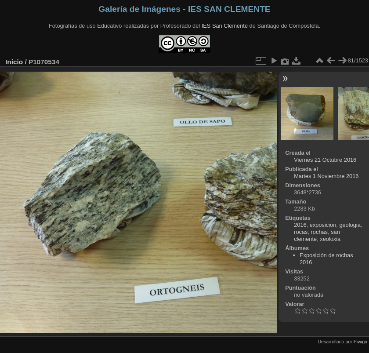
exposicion (323, 225)
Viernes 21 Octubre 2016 (325, 159)
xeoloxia (330, 239)
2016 (300, 225)
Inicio (14, 62)
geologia (349, 225)
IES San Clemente (225, 25)
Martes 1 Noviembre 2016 (326, 176)
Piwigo (360, 341)
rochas (319, 232)
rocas (301, 232)
